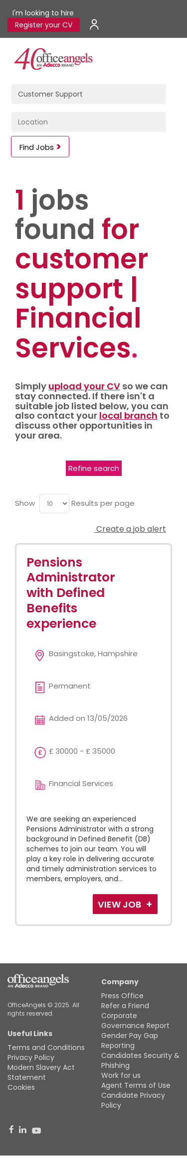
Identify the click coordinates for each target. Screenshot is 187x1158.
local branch (128, 415)
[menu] (54, 503)
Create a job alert (130, 529)
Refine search (93, 468)
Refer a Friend (125, 1006)
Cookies (21, 1087)
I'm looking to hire (43, 13)
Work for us (121, 1075)
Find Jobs (36, 147)
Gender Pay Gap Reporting (129, 1040)
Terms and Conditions (46, 1047)
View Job (120, 904)
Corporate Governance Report (135, 1021)
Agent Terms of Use (136, 1085)
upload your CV (84, 386)
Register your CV (43, 25)
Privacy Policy (30, 1057)
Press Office (122, 996)
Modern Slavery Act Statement (41, 1072)
